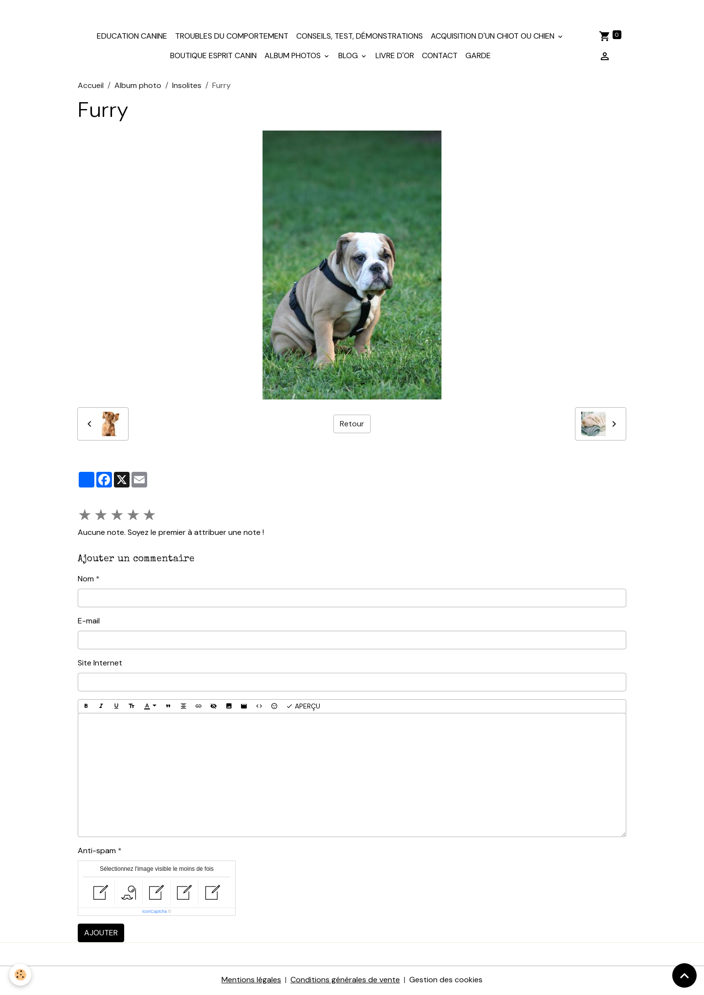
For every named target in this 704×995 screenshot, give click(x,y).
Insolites (186, 86)
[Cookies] (21, 975)
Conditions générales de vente (345, 981)
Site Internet (100, 664)
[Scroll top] (684, 975)
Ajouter (101, 934)
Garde (478, 57)
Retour (352, 425)
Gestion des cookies (446, 981)
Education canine (132, 37)
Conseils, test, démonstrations (359, 37)
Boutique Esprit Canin (213, 57)
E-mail (89, 622)
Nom (86, 580)
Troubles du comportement (231, 37)
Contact (440, 57)
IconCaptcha (154, 912)
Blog (349, 57)
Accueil (91, 86)
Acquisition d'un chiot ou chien (493, 37)
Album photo (137, 86)
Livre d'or (394, 57)
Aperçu (303, 707)
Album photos (293, 57)
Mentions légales (251, 981)
